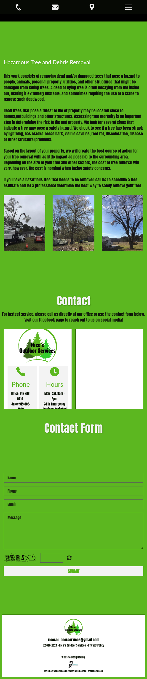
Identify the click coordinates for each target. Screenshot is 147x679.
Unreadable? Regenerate (69, 558)
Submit (73, 571)
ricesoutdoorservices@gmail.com (73, 639)
